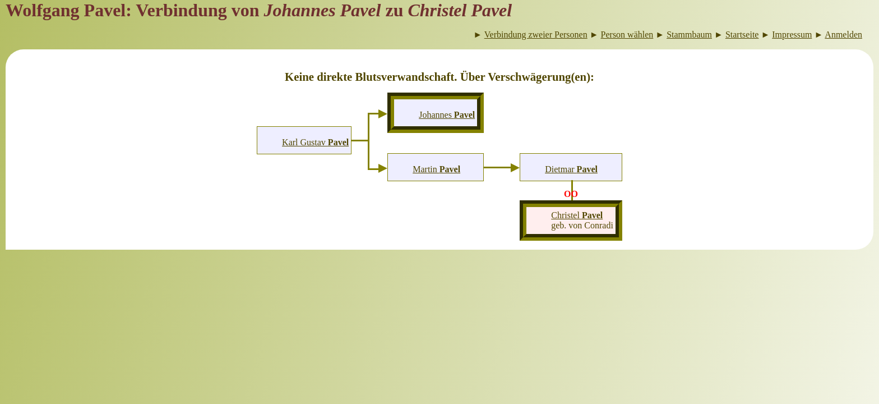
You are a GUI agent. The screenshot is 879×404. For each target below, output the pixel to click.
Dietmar (571, 169)
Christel (577, 215)
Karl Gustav (315, 142)
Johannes (447, 115)
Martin (436, 169)
